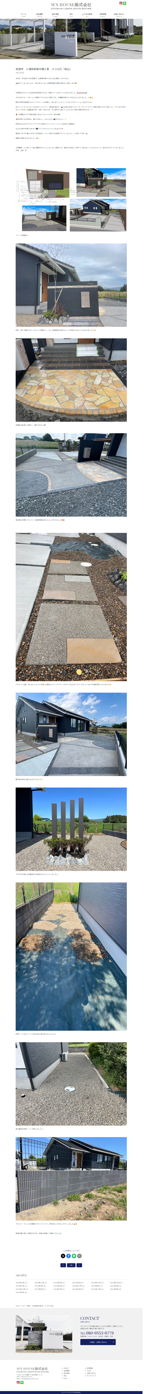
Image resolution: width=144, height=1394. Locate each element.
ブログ (89, 1371)
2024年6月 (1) (40, 1286)
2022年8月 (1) (40, 1289)
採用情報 (103, 15)
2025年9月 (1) (59, 1283)
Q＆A (65, 1378)
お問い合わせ (119, 15)
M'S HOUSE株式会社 (71, 6)
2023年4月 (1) (115, 1286)
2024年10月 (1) (116, 1283)
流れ (71, 15)
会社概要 (39, 15)
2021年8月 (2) (115, 1289)
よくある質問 (87, 15)
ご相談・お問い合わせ (98, 1342)
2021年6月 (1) (21, 1292)
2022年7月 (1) (59, 1289)
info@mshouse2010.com (30, 1379)
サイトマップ (91, 1376)
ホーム (23, 15)
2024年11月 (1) (97, 1283)
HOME (66, 1368)
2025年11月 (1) (41, 1283)
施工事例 (55, 15)
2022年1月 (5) (77, 1289)
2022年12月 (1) (22, 1289)
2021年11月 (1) (97, 1289)
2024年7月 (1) (21, 1286)
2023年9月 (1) (96, 1286)
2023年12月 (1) (78, 1286)
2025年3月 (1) (77, 1283)
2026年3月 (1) (21, 1283)
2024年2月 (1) (59, 1286)
